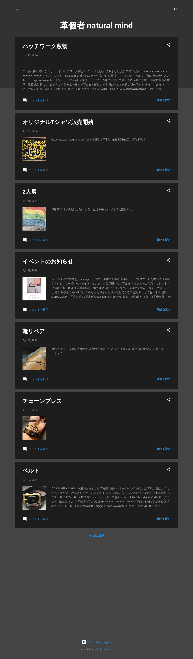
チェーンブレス (42, 495)
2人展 (30, 286)
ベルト (31, 565)
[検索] (176, 10)
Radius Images (106, 649)
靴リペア (34, 425)
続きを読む (164, 194)
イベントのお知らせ (48, 356)
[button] (168, 45)
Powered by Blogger (96, 642)
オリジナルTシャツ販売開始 (58, 216)
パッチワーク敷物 (45, 46)
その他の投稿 (96, 630)
